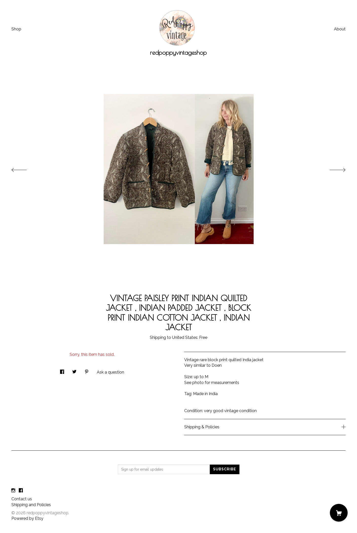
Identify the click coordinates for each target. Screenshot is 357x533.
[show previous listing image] (24, 168)
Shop (16, 29)
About (340, 29)
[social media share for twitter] (74, 370)
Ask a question (110, 372)
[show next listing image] (333, 168)
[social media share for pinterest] (87, 370)
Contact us (21, 499)
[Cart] (339, 513)
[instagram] (13, 490)
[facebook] (21, 490)
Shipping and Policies (31, 504)
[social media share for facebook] (62, 370)
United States (184, 337)
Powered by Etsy (27, 518)
